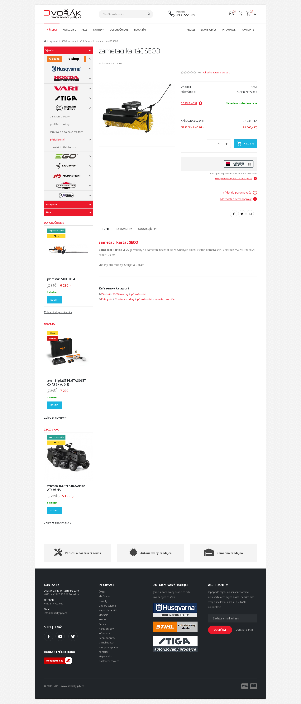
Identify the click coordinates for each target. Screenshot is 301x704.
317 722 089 (185, 15)
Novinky (103, 601)
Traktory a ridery (125, 299)
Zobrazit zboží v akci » (57, 523)
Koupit (54, 299)
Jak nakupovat (106, 642)
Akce (48, 212)
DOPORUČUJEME (119, 29)
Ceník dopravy (107, 638)
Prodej (102, 619)
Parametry (124, 229)
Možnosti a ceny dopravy (238, 199)
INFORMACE (229, 29)
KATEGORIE (69, 29)
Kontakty (103, 651)
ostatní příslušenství (64, 147)
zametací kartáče (165, 299)
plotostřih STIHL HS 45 (61, 279)
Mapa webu (105, 656)
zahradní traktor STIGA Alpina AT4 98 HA (66, 488)
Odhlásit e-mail (244, 629)
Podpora (180, 11)
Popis (105, 229)
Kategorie (51, 204)
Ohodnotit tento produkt (216, 72)
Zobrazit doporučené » (58, 312)
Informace (104, 633)
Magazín (103, 615)
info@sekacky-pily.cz (55, 613)
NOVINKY (98, 29)
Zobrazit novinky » (55, 417)
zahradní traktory (59, 116)
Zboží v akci (105, 596)
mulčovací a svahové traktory (66, 132)
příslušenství (85, 41)
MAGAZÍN (140, 29)
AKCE (84, 29)
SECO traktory (68, 41)
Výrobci (54, 41)
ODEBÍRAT (220, 630)
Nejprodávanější (108, 610)
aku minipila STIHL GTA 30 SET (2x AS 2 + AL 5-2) (66, 382)
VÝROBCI (52, 29)
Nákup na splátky (108, 647)
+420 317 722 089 (53, 603)
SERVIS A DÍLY (208, 29)
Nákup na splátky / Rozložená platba (236, 178)
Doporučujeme (107, 605)
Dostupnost (191, 103)
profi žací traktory (59, 124)
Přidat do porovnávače (237, 192)
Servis (102, 624)
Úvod (102, 591)
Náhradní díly (106, 628)
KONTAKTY (247, 29)
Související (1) (147, 229)
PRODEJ (191, 29)
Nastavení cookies (109, 661)
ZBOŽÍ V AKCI (52, 429)
